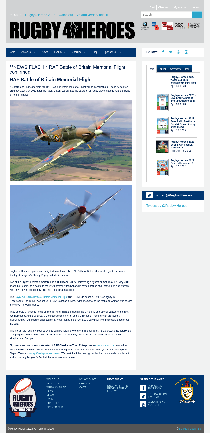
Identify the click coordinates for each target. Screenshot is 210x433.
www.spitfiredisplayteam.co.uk (43, 353)
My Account (180, 7)
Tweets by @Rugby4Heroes (166, 205)
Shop (94, 52)
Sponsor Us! (110, 52)
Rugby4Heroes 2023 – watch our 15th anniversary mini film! (183, 80)
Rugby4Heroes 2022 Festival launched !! (182, 162)
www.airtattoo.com (105, 345)
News (45, 52)
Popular (162, 69)
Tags (187, 69)
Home (12, 52)
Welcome (52, 379)
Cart (152, 7)
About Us (26, 52)
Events (58, 52)
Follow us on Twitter (157, 395)
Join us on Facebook (155, 387)
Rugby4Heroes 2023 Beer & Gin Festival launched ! (182, 144)
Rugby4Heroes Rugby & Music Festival (117, 388)
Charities (76, 52)
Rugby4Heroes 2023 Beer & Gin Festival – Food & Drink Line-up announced (183, 123)
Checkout (164, 7)
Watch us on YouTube (156, 403)
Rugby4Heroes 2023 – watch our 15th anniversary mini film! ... (70, 15)
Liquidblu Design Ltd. (190, 428)
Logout (196, 7)
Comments (175, 69)
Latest (152, 69)
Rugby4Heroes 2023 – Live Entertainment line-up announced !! (183, 98)
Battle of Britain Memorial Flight (41, 297)
